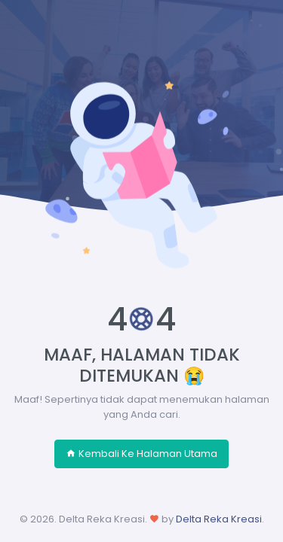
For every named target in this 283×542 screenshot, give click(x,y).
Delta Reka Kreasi (219, 519)
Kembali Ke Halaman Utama (141, 453)
